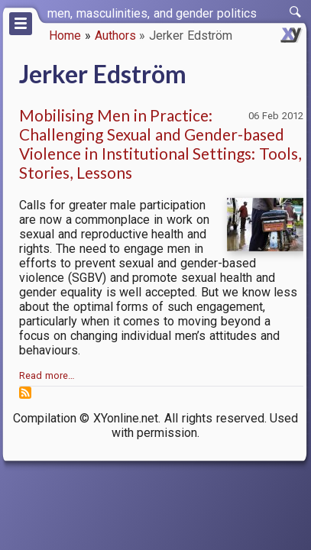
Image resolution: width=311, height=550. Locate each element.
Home (65, 35)
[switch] (295, 12)
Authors (115, 35)
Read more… (47, 375)
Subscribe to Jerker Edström (25, 393)
